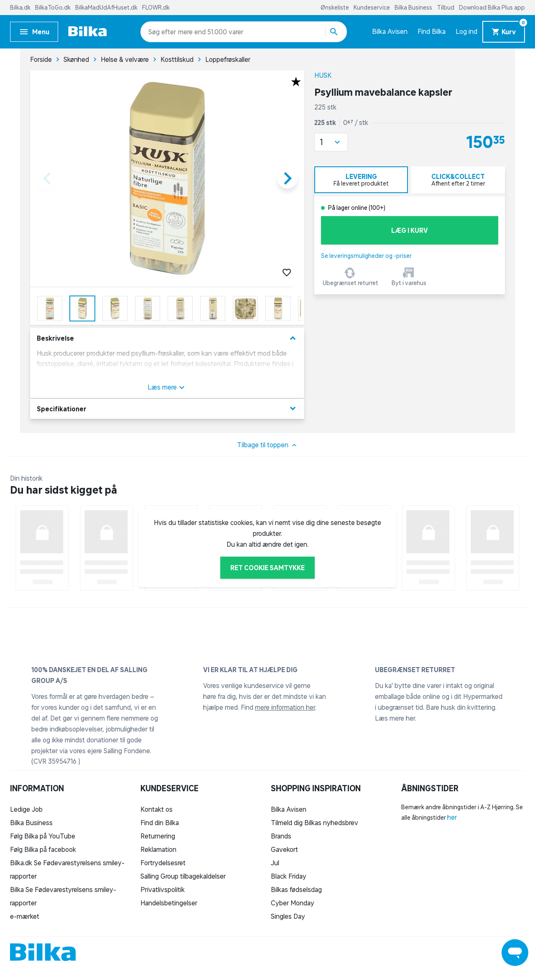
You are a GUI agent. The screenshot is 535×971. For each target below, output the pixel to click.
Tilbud (446, 7)
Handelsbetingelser (168, 903)
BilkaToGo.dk (53, 7)
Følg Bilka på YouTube (42, 836)
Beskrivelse (167, 338)
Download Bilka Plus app (492, 7)
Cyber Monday (292, 903)
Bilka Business (414, 7)
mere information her (285, 707)
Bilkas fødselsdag (296, 889)
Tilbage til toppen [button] (267, 445)
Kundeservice (372, 7)
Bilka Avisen (390, 31)
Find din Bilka (159, 822)
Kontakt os (156, 809)
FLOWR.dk (156, 7)
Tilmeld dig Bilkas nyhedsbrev (314, 822)
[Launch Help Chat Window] (515, 952)
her (452, 817)
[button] (331, 142)
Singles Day (288, 916)
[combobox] (163, 32)
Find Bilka (432, 31)
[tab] (361, 179)
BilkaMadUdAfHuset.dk (107, 7)
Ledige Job (26, 809)
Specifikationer (167, 408)
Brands (281, 836)
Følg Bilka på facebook (43, 849)
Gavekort (284, 849)
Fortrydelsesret (163, 863)
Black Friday (288, 876)
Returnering (157, 836)
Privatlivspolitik (162, 889)
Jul (275, 863)
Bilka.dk (21, 7)
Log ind (466, 31)
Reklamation (158, 849)
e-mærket (24, 916)
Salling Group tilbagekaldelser (183, 876)
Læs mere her (395, 718)
